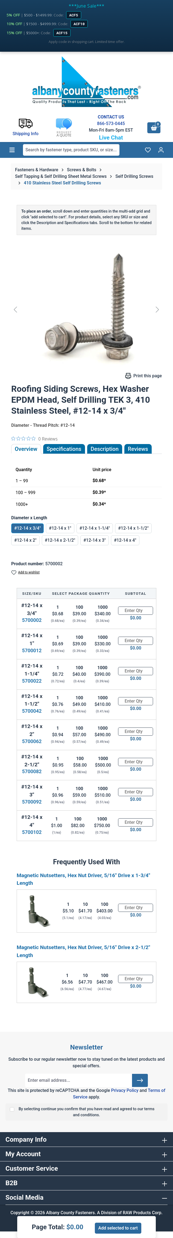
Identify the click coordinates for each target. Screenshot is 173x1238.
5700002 (32, 620)
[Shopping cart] (153, 127)
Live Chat (111, 137)
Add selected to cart (118, 1228)
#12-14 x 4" (125, 540)
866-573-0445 (111, 123)
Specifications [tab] (64, 449)
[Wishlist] (147, 149)
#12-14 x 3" (94, 540)
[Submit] (140, 1080)
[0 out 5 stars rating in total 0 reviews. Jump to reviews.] (34, 438)
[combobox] (71, 150)
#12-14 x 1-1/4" (95, 528)
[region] (86, 309)
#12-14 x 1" (60, 528)
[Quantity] (135, 611)
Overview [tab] (26, 449)
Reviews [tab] (138, 449)
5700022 (32, 681)
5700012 (32, 650)
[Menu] (12, 149)
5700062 (32, 741)
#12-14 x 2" (25, 540)
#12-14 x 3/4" (27, 528)
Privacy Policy (124, 1090)
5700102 (32, 832)
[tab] (104, 449)
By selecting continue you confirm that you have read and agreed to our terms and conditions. (86, 1112)
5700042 (32, 711)
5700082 (32, 771)
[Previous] (15, 309)
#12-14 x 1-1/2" (133, 528)
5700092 (32, 802)
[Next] (157, 309)
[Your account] (161, 149)
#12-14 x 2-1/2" (60, 540)
